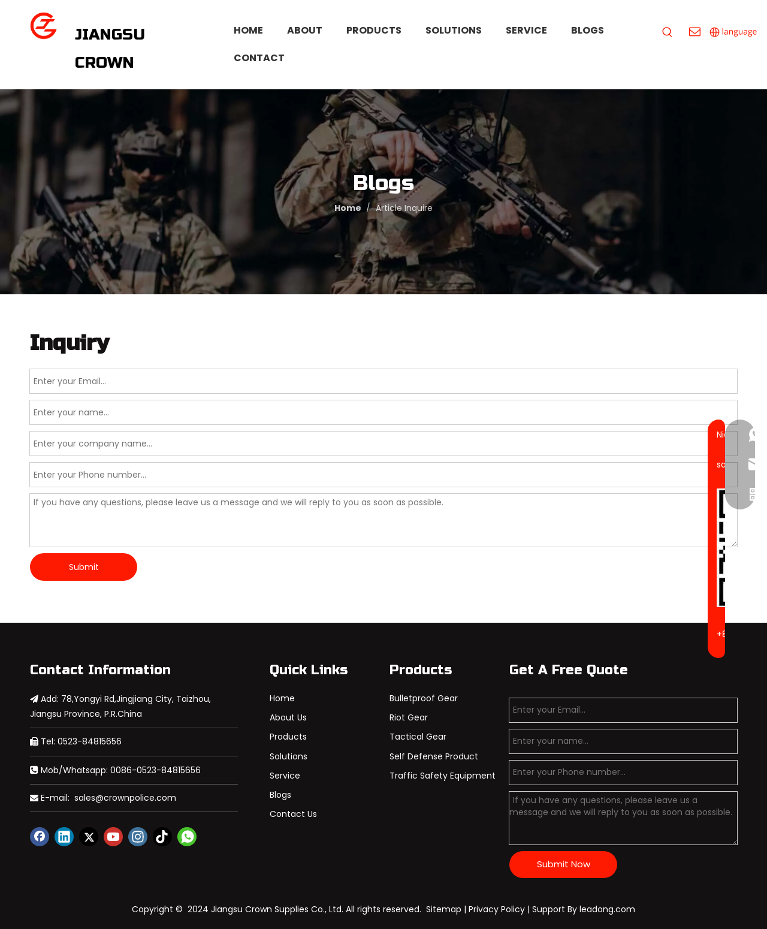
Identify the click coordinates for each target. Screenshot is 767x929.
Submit (84, 567)
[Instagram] (137, 836)
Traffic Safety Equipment (442, 776)
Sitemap (443, 909)
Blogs (280, 795)
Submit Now (563, 864)
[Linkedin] (64, 836)
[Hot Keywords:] (667, 32)
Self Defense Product (433, 756)
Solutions (288, 756)
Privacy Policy (497, 909)
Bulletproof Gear (423, 698)
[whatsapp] (187, 836)
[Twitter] (88, 836)
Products (288, 737)
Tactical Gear (417, 737)
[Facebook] (39, 836)
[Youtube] (113, 836)
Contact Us (293, 814)
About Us (288, 717)
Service (285, 776)
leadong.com (607, 909)
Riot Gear (408, 717)
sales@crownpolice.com (125, 798)
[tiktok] (162, 836)
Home (282, 698)
